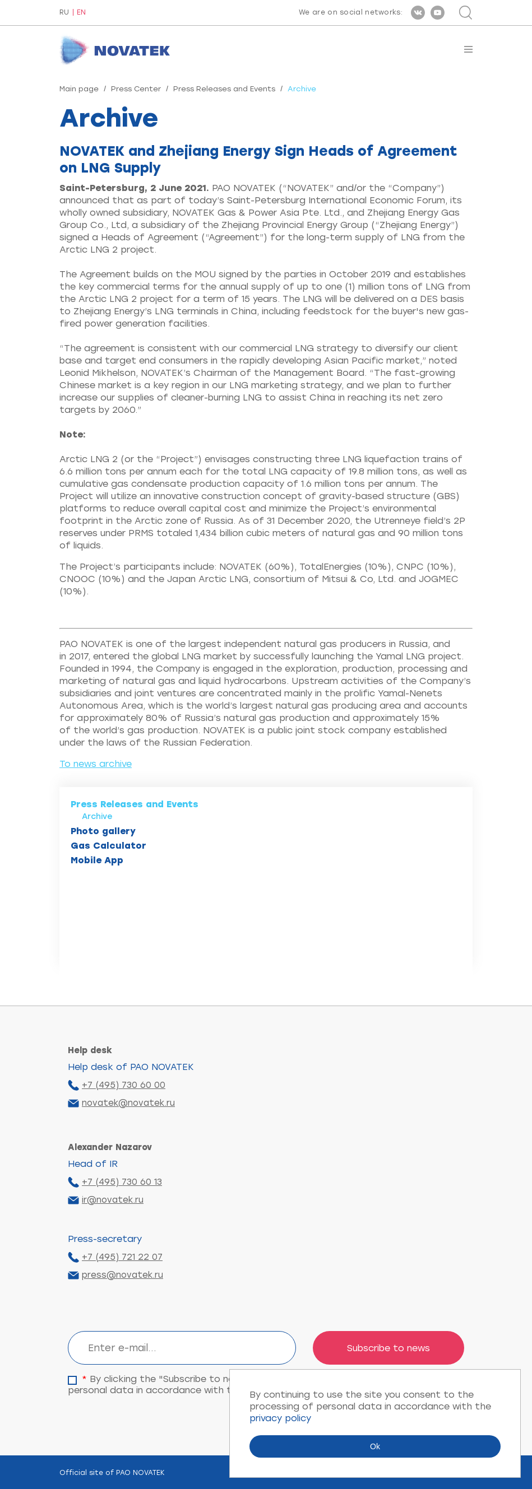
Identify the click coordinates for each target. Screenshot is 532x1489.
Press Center (136, 89)
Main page (79, 89)
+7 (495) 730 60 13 (122, 1182)
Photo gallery (103, 831)
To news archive (95, 764)
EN (81, 12)
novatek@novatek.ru (128, 1103)
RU (64, 12)
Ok (375, 1446)
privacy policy (280, 1418)
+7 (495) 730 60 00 (123, 1085)
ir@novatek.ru (113, 1200)
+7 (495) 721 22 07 (122, 1257)
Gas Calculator (108, 845)
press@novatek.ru (122, 1275)
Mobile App (97, 860)
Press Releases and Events (224, 89)
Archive (97, 816)
